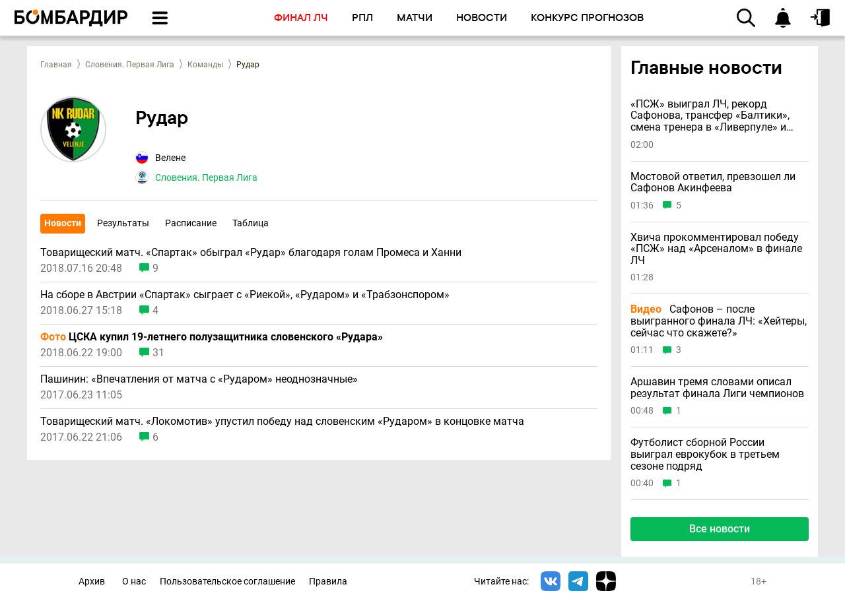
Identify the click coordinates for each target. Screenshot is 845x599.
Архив (92, 581)
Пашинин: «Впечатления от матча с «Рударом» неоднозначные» (199, 379)
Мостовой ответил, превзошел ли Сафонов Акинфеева (712, 182)
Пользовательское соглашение (227, 581)
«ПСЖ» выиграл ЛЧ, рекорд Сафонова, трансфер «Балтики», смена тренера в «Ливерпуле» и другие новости (710, 115)
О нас (134, 581)
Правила (328, 581)
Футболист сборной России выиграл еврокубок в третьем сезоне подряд (705, 454)
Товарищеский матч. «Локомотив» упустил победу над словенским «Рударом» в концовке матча (282, 421)
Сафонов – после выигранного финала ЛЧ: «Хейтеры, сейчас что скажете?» (718, 320)
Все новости (719, 528)
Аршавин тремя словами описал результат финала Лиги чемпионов (717, 387)
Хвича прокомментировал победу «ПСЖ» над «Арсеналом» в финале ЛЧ (716, 249)
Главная (56, 64)
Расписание (191, 223)
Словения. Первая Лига (129, 64)
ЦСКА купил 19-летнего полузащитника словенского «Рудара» (211, 337)
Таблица (250, 223)
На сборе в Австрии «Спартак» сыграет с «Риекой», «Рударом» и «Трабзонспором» (245, 295)
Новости (62, 223)
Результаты (123, 223)
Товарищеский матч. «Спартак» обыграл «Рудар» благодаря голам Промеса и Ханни (250, 253)
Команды (205, 64)
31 (158, 353)
